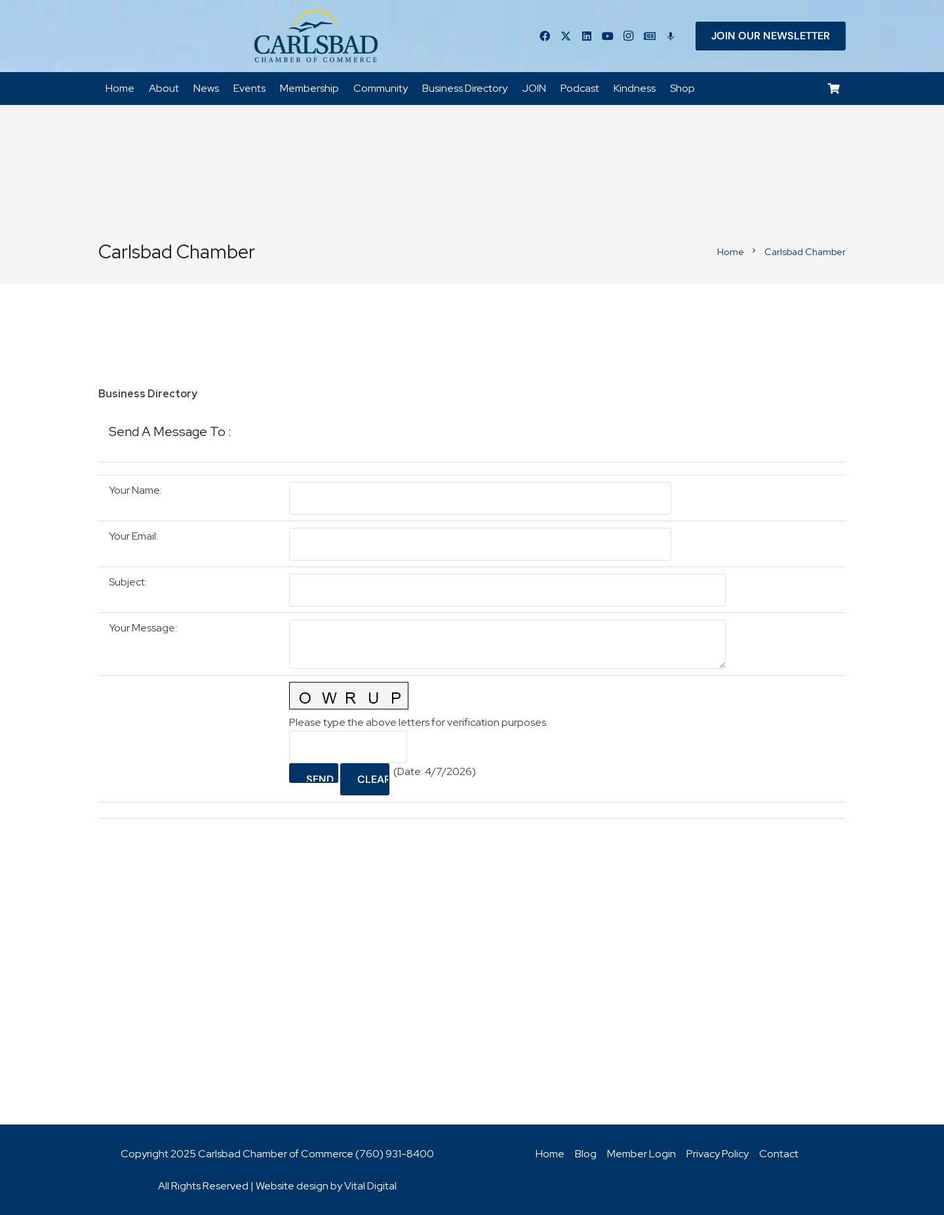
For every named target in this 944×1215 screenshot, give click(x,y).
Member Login (641, 1154)
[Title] (649, 36)
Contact (778, 1154)
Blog (586, 1154)
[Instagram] (628, 36)
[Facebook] (544, 36)
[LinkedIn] (586, 36)
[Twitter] (565, 36)
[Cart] (834, 89)
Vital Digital (370, 1186)
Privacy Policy (717, 1154)
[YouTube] (607, 36)
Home (550, 1154)
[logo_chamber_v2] (316, 36)
